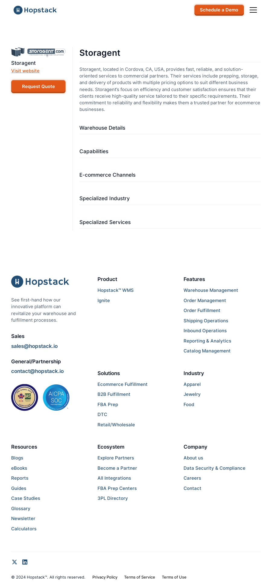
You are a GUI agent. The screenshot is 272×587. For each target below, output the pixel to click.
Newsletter (23, 518)
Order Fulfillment (202, 310)
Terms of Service (139, 577)
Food (189, 404)
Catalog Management (207, 351)
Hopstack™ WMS (116, 290)
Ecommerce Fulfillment (123, 384)
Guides (18, 488)
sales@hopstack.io (34, 346)
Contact (192, 488)
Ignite (104, 300)
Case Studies (25, 498)
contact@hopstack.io (37, 371)
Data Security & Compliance (214, 468)
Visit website (25, 71)
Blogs (17, 458)
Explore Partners (116, 458)
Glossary (20, 508)
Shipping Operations (206, 320)
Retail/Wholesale (116, 425)
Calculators (24, 529)
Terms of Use (174, 577)
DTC (102, 414)
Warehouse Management (211, 290)
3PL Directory (113, 498)
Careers (192, 478)
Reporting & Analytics (207, 341)
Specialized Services (105, 222)
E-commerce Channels (107, 175)
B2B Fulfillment (114, 394)
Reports (19, 478)
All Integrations (114, 478)
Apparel (192, 384)
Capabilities (93, 151)
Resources (24, 447)
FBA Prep (108, 404)
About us (193, 458)
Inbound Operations (205, 330)
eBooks (19, 468)
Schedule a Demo (219, 10)
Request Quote (38, 86)
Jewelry (192, 394)
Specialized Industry (104, 198)
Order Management (205, 300)
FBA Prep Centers (117, 488)
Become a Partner (117, 468)
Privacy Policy (104, 577)
